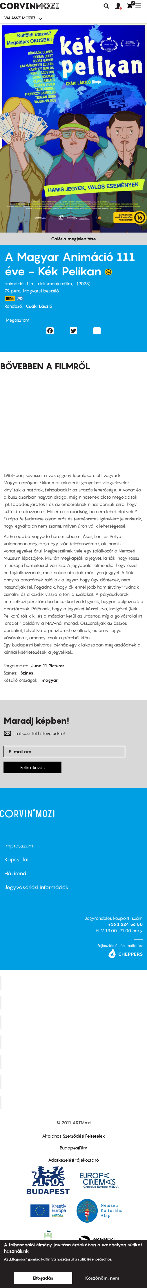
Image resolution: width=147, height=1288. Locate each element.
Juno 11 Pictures (48, 665)
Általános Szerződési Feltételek (73, 1135)
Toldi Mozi (74, 1102)
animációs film (19, 283)
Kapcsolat (16, 859)
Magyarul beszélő (41, 290)
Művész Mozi (74, 1022)
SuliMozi (74, 1062)
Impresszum (18, 846)
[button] (121, 6)
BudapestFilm (73, 1147)
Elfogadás (43, 1277)
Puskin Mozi (74, 1042)
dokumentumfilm (55, 283)
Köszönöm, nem (102, 1277)
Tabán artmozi (74, 1082)
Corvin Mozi (74, 982)
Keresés (106, 6)
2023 (83, 283)
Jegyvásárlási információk (36, 887)
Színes (26, 672)
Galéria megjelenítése (73, 238)
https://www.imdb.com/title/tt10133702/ (9, 298)
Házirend (15, 873)
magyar (49, 680)
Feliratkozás (32, 767)
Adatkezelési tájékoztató (73, 1159)
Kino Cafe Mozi (74, 1002)
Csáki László (39, 306)
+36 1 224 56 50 (125, 924)
